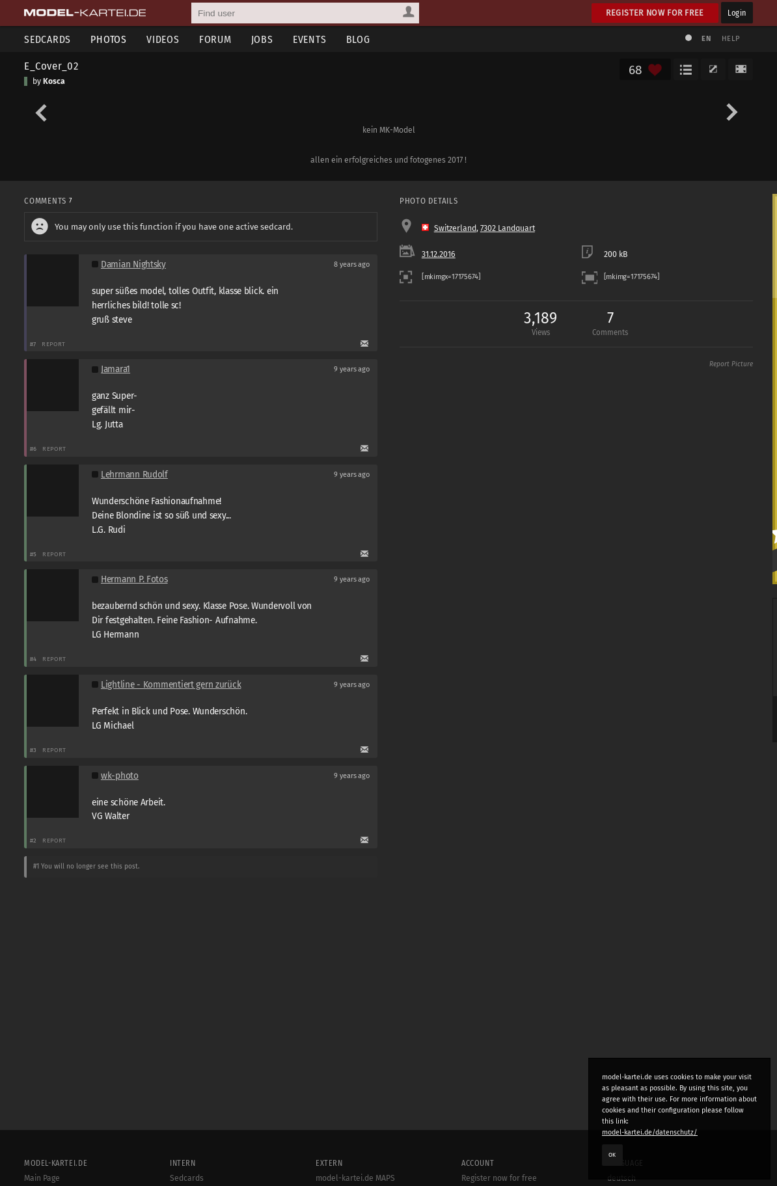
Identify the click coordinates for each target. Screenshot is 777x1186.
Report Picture (731, 364)
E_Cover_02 (51, 65)
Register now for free (655, 13)
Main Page (42, 1178)
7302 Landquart (507, 228)
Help (731, 38)
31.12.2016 (439, 254)
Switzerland (455, 228)
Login (737, 13)
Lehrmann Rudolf (134, 474)
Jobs (262, 39)
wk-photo (120, 775)
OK (612, 1155)
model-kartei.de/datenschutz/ (650, 1132)
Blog (358, 39)
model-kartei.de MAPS (355, 1178)
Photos (108, 39)
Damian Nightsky (133, 264)
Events (310, 39)
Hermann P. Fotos (134, 579)
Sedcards (47, 39)
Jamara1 (115, 369)
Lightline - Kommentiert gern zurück (171, 684)
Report (54, 343)
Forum (215, 39)
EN (706, 38)
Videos (163, 39)
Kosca (54, 81)
